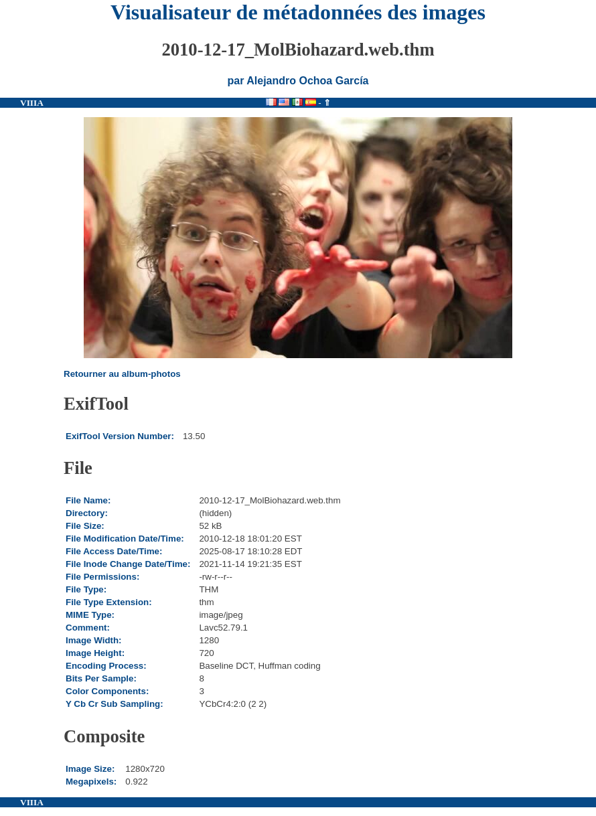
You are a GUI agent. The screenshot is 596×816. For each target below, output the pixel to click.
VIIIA (32, 103)
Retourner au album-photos (122, 374)
